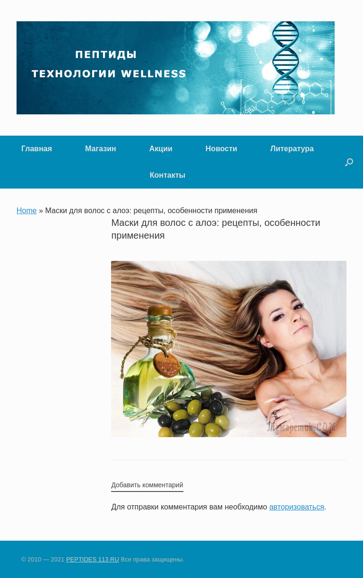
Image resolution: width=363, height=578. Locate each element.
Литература (292, 149)
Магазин (100, 149)
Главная (36, 149)
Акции (161, 149)
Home (27, 211)
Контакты (167, 175)
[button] (349, 162)
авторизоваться (296, 507)
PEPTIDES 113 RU (92, 559)
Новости (221, 149)
